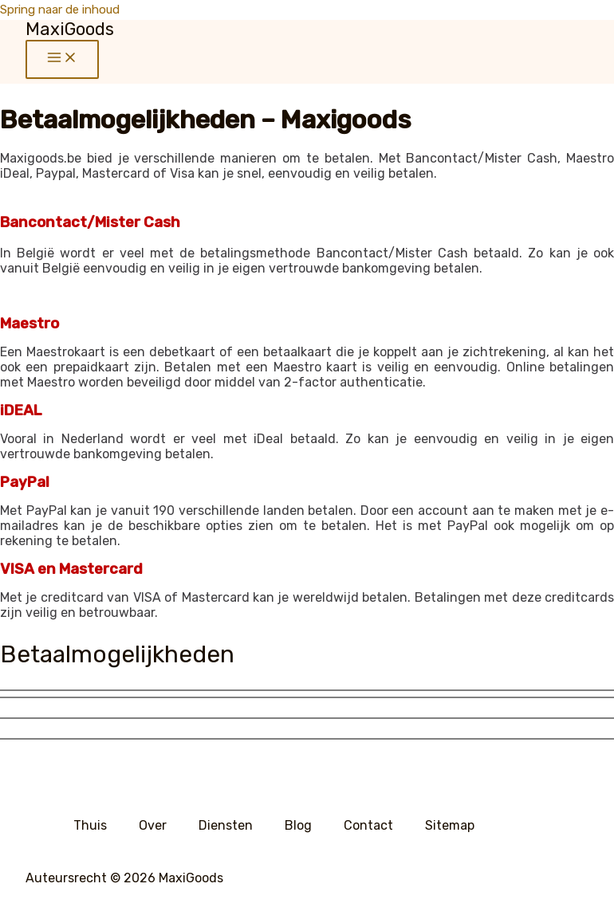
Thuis (90, 825)
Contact (368, 825)
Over (153, 825)
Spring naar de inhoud (60, 9)
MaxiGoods (70, 29)
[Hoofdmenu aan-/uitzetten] (62, 59)
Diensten (226, 825)
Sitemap (449, 825)
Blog (298, 825)
